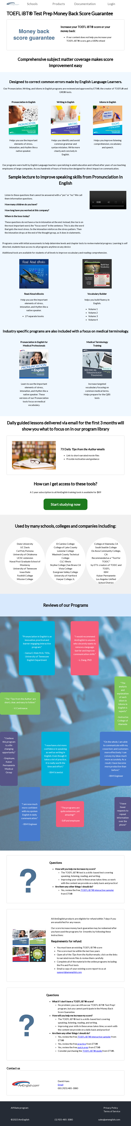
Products (58, 4)
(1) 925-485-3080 (64, 1119)
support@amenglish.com (69, 972)
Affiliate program (19, 1107)
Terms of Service (112, 1111)
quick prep (82, 1047)
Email (60, 1084)
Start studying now (65, 504)
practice (81, 1043)
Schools (32, 4)
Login (111, 4)
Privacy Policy (111, 1107)
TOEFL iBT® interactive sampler (97, 890)
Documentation (85, 4)
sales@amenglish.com (109, 1119)
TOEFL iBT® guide (92, 1050)
